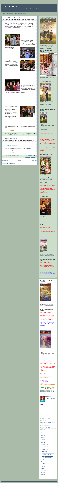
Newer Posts (5, 160)
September (44, 449)
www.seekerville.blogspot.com (11, 145)
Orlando (21, 134)
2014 (42, 435)
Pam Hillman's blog (45, 425)
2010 (42, 442)
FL (13, 134)
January (44, 470)
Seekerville (33, 157)
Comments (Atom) (12, 163)
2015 (42, 433)
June (43, 461)
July (43, 459)
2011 (42, 441)
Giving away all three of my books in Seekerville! (19, 140)
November (44, 446)
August (43, 451)
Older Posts (34, 160)
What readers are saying (20, 13)
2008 (42, 474)
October (44, 447)
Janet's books (10, 13)
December (44, 444)
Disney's (6, 24)
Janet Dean (16, 134)
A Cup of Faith (11, 6)
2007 (42, 476)
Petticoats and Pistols (45, 427)
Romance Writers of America (11, 22)
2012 (42, 439)
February (44, 468)
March (43, 466)
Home (3, 13)
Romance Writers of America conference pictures (19, 19)
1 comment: (30, 155)
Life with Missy (44, 420)
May (43, 463)
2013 (42, 437)
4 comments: (30, 133)
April (43, 464)
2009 (42, 472)
